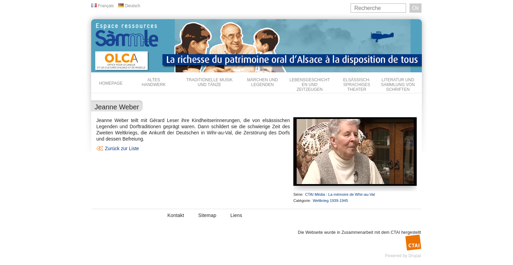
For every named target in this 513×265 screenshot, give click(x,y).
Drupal (414, 255)
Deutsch (132, 5)
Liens (236, 215)
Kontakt (176, 215)
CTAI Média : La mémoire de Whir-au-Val (340, 194)
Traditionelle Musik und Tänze (209, 82)
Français (106, 5)
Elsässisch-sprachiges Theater (356, 84)
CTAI (395, 232)
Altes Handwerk (154, 82)
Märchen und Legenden (262, 82)
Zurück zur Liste (122, 148)
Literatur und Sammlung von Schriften (398, 84)
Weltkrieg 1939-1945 (330, 200)
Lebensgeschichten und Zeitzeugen (309, 84)
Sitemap (207, 215)
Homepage (110, 83)
